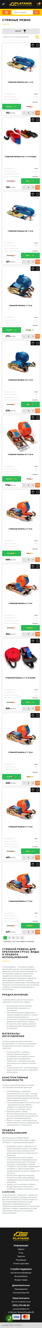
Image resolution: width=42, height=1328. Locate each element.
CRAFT (36, 94)
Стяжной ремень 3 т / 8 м (20, 901)
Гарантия (21, 1256)
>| (22, 938)
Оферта (21, 1249)
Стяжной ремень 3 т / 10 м (20, 752)
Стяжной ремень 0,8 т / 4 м (20, 82)
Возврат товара (21, 1280)
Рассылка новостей (21, 1292)
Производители (21, 1289)
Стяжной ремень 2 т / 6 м (20, 529)
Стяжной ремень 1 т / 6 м (20, 306)
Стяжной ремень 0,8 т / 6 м (20, 231)
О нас (21, 1253)
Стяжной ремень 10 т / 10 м (20, 454)
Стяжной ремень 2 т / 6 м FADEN (20, 678)
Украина (35, 102)
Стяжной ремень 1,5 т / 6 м (20, 380)
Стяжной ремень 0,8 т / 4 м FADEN (20, 157)
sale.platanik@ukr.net (21, 1309)
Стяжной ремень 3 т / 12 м (20, 827)
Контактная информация (21, 1273)
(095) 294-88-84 (21, 1305)
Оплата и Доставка (21, 1263)
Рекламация (21, 1260)
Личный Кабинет (21, 1276)
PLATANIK (18, 1325)
